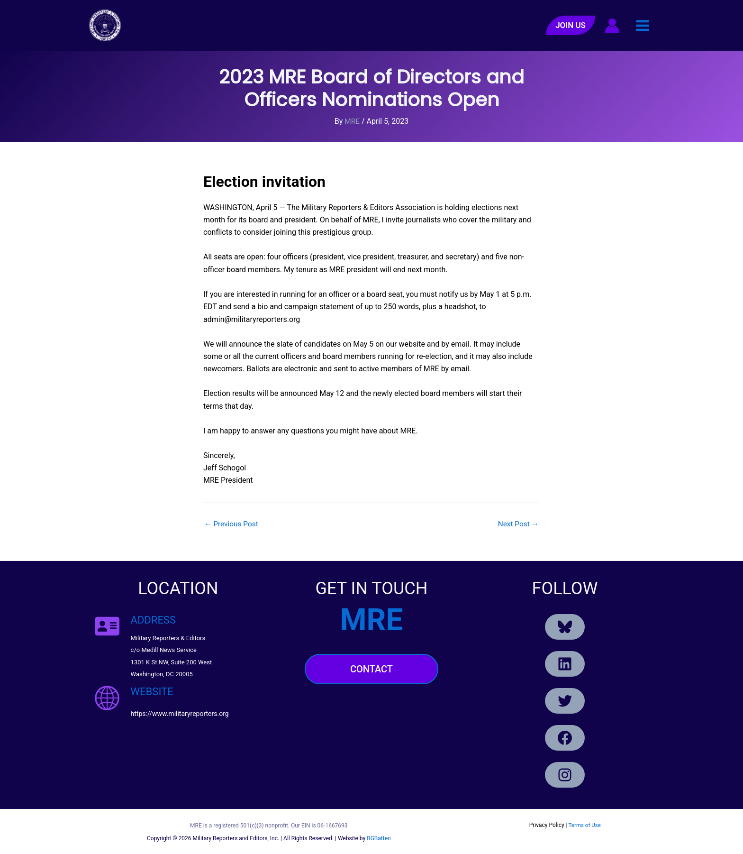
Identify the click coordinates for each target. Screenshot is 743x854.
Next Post (517, 524)
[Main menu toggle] (642, 25)
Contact (371, 669)
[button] (570, 25)
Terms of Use (584, 824)
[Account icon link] (612, 25)
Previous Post (232, 524)
